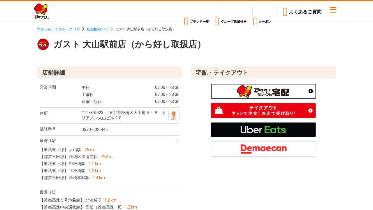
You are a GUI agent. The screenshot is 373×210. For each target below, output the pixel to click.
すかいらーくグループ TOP (58, 29)
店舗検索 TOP (97, 29)
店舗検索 (216, 11)
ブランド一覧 (167, 11)
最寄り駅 (48, 140)
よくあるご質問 (305, 11)
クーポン (262, 11)
